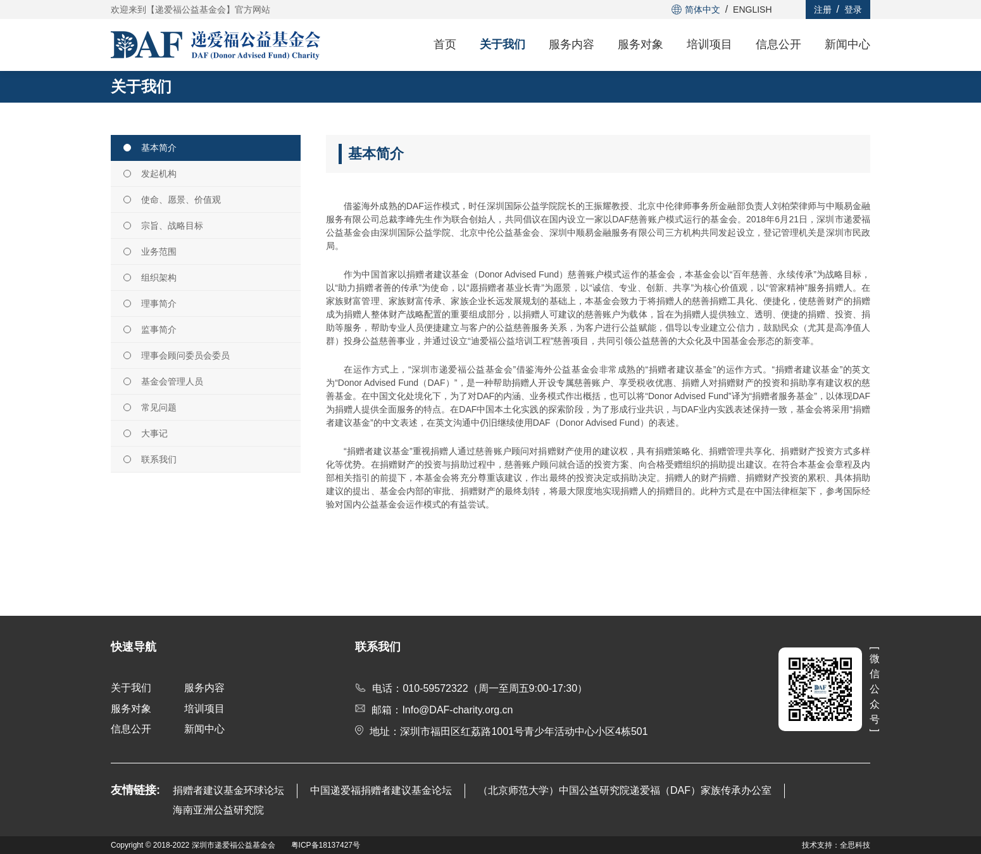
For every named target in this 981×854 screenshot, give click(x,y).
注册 (823, 9)
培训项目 (709, 44)
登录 (853, 9)
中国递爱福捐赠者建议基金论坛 (381, 790)
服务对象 (640, 44)
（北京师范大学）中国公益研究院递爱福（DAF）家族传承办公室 (625, 790)
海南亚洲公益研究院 (218, 810)
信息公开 (778, 44)
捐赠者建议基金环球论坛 (228, 790)
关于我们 (502, 44)
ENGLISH (752, 9)
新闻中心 (847, 44)
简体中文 (696, 9)
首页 (445, 44)
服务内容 (571, 44)
